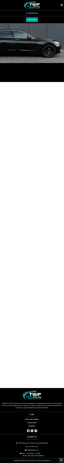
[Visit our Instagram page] (36, 430)
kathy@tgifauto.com (33, 450)
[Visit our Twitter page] (32, 430)
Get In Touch (32, 19)
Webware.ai (47, 460)
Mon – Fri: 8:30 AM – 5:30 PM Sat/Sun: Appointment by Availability (33, 454)
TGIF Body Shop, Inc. (30, 460)
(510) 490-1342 (32, 13)
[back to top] (60, 460)
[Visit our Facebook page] (28, 430)
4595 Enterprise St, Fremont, (33, 443)
